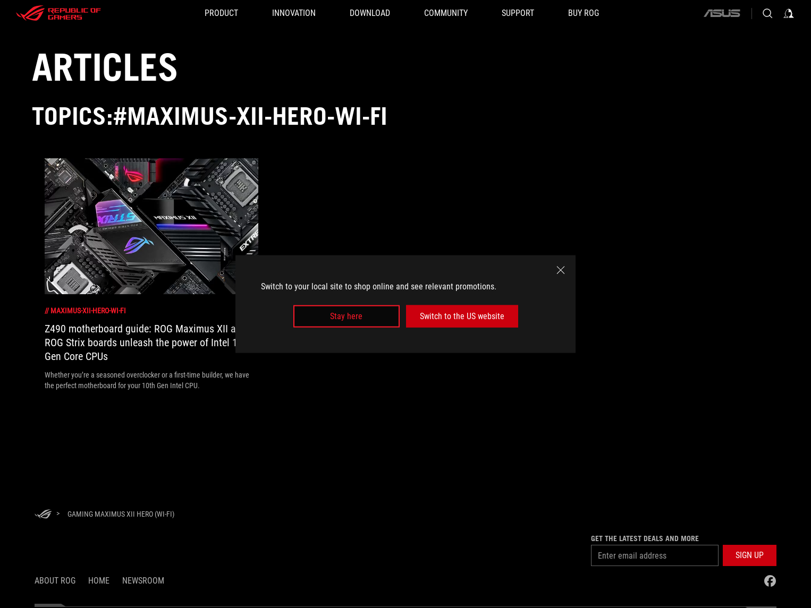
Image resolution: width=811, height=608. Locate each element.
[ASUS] (721, 13)
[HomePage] (43, 514)
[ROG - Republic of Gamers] (58, 13)
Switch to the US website (462, 316)
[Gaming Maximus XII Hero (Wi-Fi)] (120, 514)
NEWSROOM (143, 581)
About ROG (55, 581)
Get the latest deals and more (645, 538)
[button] (221, 13)
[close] (560, 269)
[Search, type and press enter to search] (767, 13)
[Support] (518, 13)
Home (98, 581)
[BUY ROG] (583, 13)
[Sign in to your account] (788, 13)
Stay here (346, 316)
